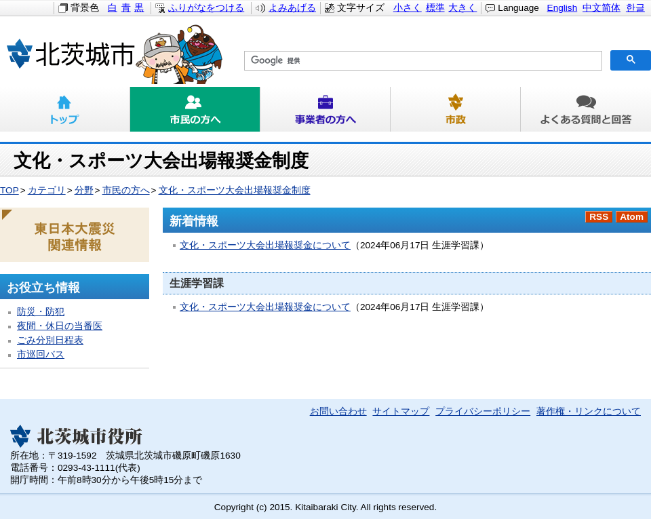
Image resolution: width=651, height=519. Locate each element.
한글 (635, 8)
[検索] (422, 61)
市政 (456, 109)
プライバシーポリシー (482, 411)
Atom (632, 217)
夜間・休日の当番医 (59, 326)
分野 (84, 190)
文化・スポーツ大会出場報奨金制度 (235, 190)
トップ (65, 109)
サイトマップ (400, 411)
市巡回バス (40, 354)
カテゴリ (47, 190)
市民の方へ (195, 109)
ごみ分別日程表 (50, 340)
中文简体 (601, 8)
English (562, 8)
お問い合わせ (338, 411)
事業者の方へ (325, 109)
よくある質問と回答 (586, 109)
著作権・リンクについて (588, 411)
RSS (598, 217)
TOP (9, 190)
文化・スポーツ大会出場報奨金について (265, 245)
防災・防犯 (40, 312)
